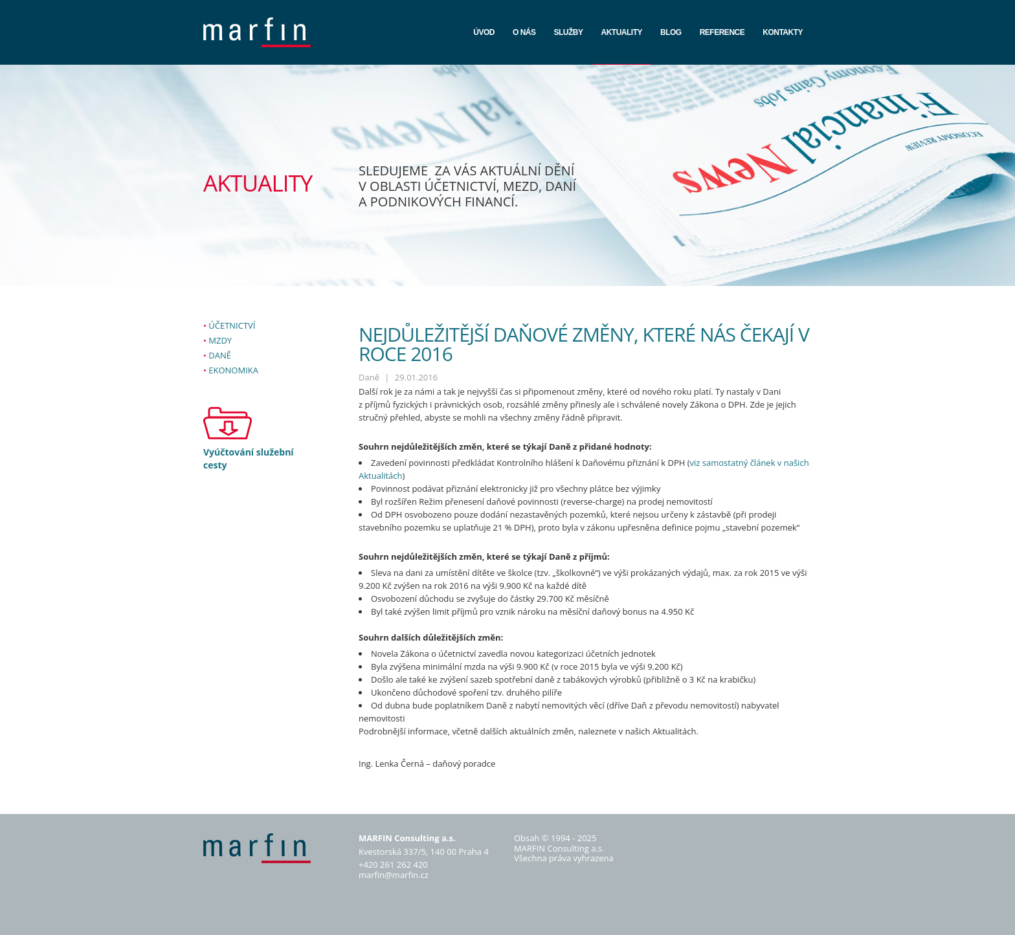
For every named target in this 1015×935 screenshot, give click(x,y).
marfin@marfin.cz (394, 875)
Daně (219, 355)
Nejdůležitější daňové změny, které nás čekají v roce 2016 (584, 344)
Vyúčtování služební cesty (248, 458)
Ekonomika (233, 370)
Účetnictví (231, 325)
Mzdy (220, 340)
